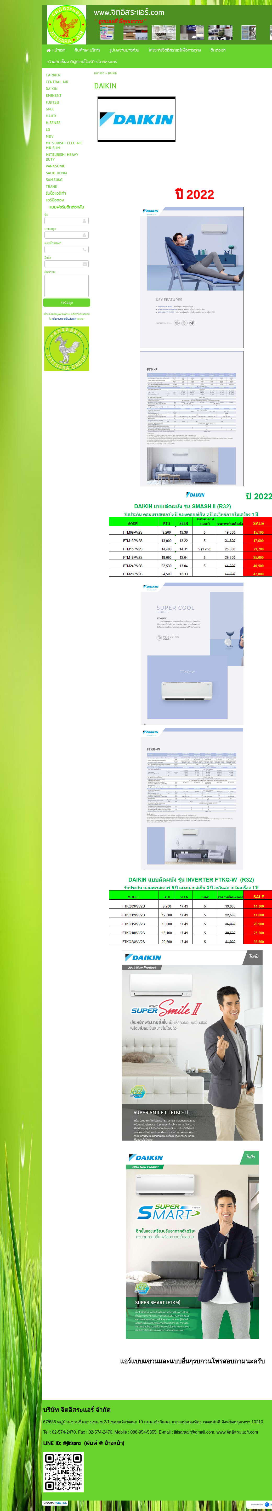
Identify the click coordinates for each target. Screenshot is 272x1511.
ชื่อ (46, 214)
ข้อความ (49, 272)
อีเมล (47, 258)
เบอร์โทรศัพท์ (52, 243)
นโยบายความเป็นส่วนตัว (64, 319)
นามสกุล (50, 229)
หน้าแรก (99, 73)
